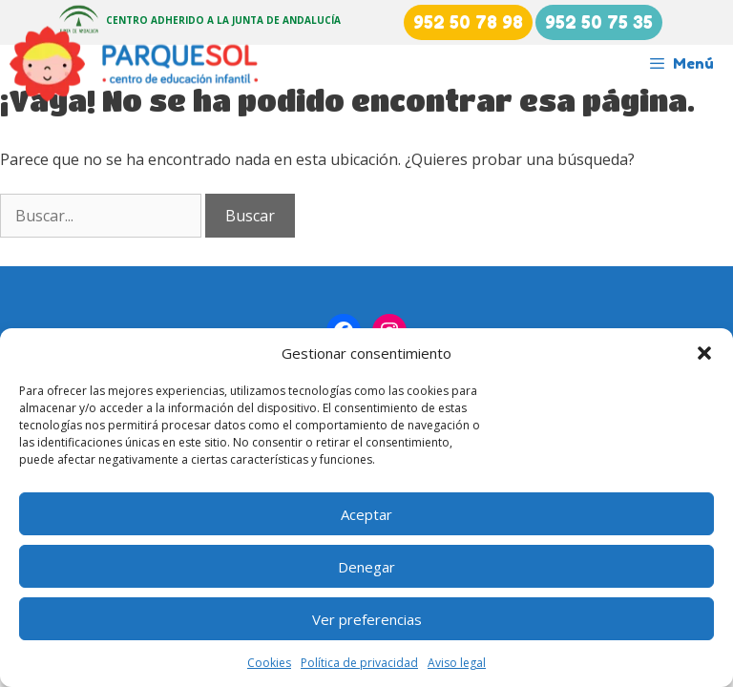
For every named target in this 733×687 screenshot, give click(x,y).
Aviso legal (457, 663)
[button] (704, 353)
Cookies (269, 663)
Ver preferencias (367, 619)
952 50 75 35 (599, 21)
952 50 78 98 (468, 21)
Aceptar (366, 514)
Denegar (366, 566)
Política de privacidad (359, 663)
